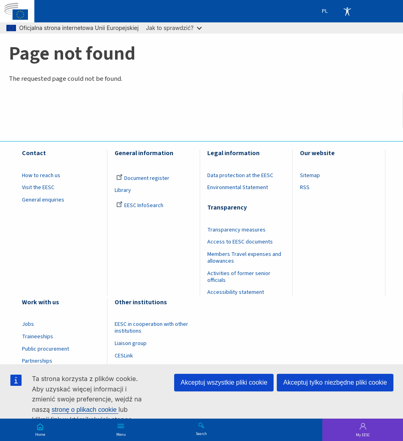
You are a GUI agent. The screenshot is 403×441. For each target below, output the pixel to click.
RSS (305, 188)
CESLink (124, 356)
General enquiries (43, 200)
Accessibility (347, 11)
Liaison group (131, 343)
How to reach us (41, 176)
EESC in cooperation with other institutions (151, 327)
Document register (142, 178)
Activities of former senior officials (238, 276)
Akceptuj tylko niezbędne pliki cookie (335, 382)
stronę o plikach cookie (85, 409)
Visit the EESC (38, 188)
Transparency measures (236, 230)
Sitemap (310, 176)
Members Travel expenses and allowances (244, 257)
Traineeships (37, 337)
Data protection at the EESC (240, 176)
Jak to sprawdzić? (173, 27)
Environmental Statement (237, 188)
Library (123, 190)
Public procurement (45, 349)
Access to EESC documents (240, 242)
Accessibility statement (235, 292)
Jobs (28, 324)
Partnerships (37, 361)
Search (201, 433)
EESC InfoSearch (139, 206)
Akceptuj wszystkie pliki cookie (224, 382)
